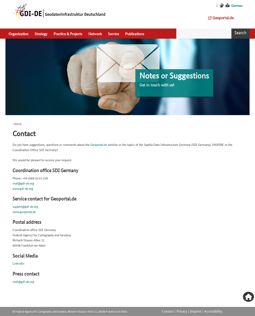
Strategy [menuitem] (40, 33)
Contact (168, 311)
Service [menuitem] (113, 33)
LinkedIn (18, 263)
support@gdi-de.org (25, 206)
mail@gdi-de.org (23, 183)
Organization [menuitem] (18, 33)
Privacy (182, 311)
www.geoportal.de (24, 212)
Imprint (195, 311)
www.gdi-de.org (23, 188)
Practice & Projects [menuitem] (67, 33)
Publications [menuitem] (134, 33)
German (236, 5)
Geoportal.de (98, 144)
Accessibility (213, 311)
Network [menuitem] (95, 33)
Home (18, 124)
